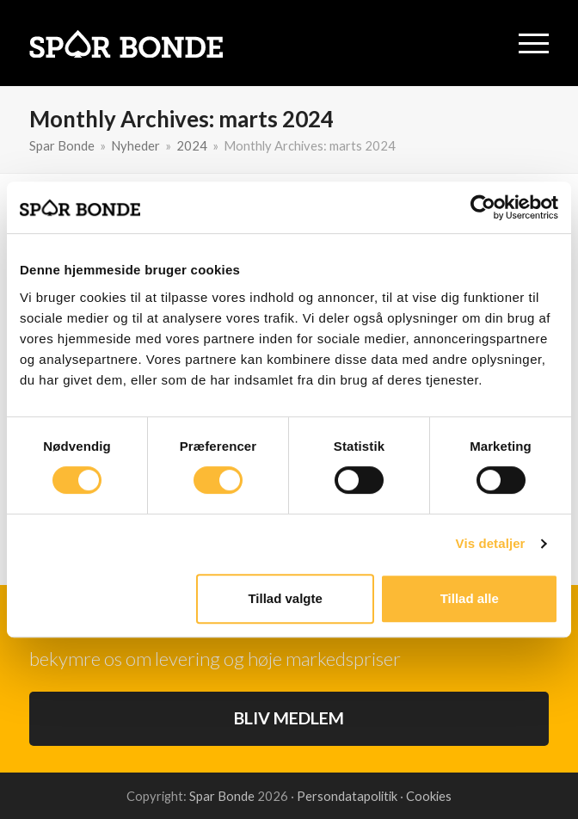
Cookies (429, 796)
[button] (534, 43)
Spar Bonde (222, 796)
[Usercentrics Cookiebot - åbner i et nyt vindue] (483, 207)
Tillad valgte (285, 598)
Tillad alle (469, 598)
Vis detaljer (491, 543)
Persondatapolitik (348, 796)
